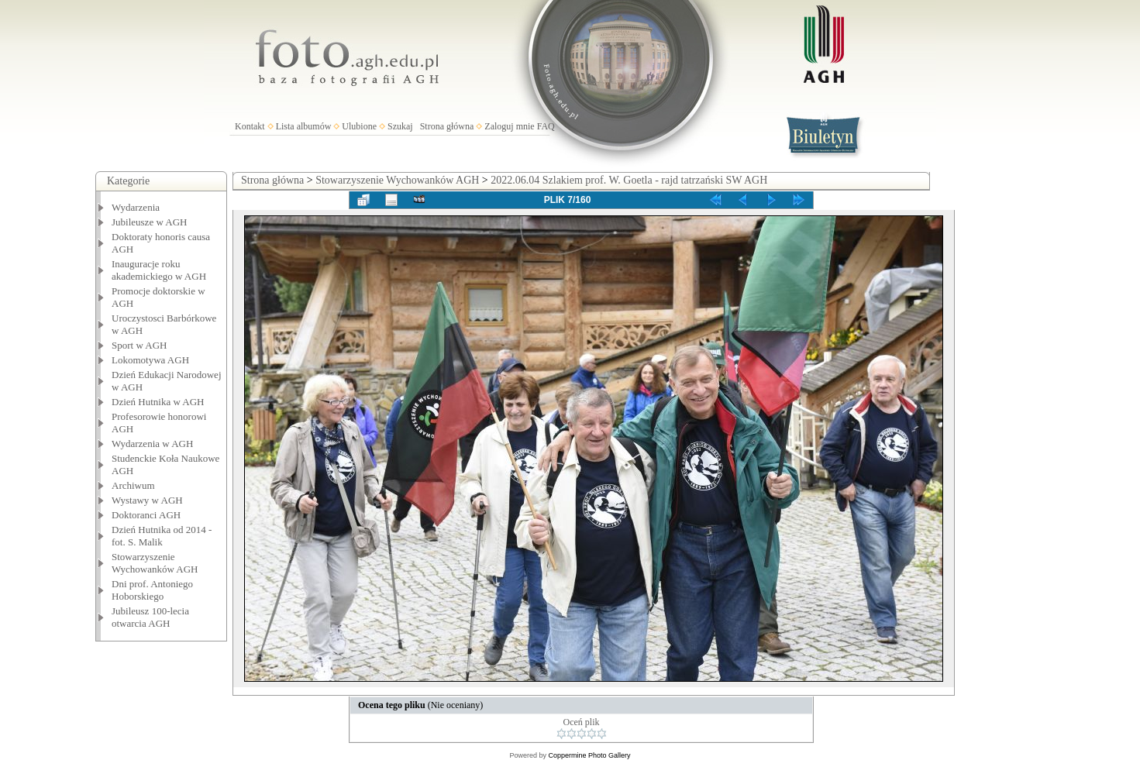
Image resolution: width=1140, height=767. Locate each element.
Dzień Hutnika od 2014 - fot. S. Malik (162, 536)
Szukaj (400, 126)
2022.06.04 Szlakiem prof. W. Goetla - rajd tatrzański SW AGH (629, 180)
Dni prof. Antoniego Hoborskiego (152, 590)
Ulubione (359, 126)
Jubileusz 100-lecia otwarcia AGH (150, 617)
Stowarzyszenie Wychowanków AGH (155, 563)
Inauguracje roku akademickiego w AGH (159, 270)
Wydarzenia (136, 207)
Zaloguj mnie (509, 126)
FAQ (546, 126)
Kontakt (250, 126)
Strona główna (447, 126)
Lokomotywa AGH (150, 360)
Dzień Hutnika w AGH (158, 402)
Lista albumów (304, 126)
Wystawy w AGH (147, 500)
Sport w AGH (139, 345)
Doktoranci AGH (146, 515)
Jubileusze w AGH (150, 222)
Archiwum (133, 485)
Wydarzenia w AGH (152, 443)
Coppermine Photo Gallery (589, 755)
